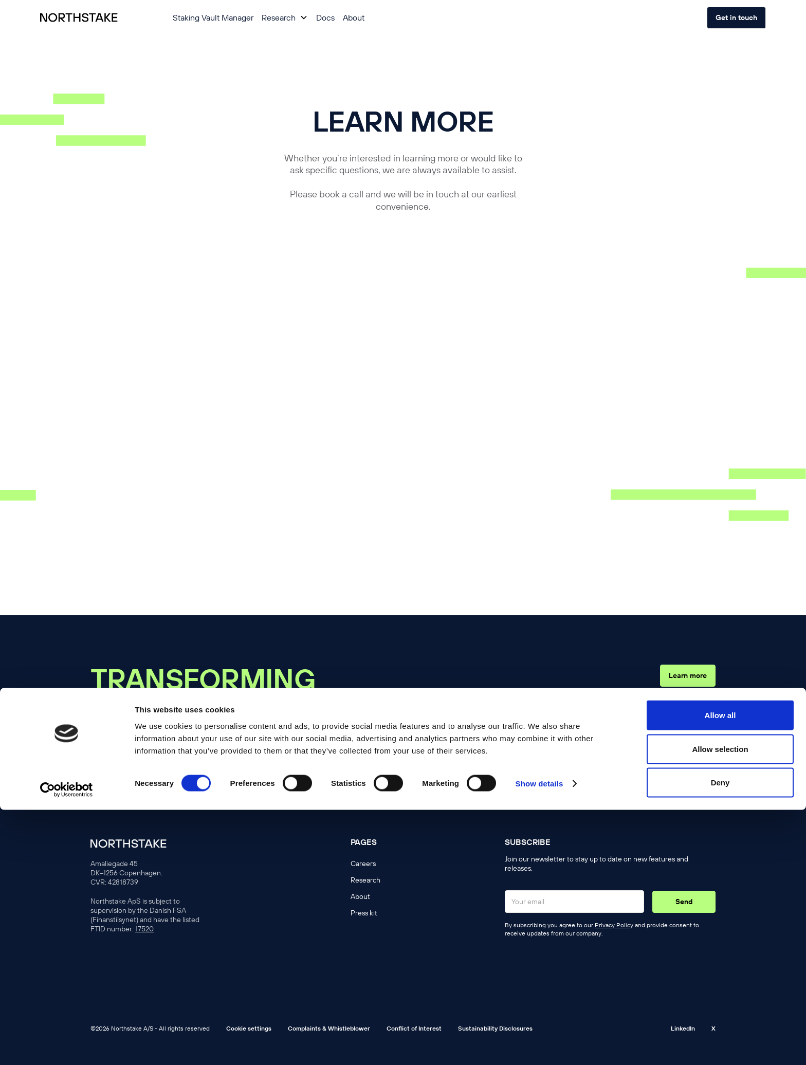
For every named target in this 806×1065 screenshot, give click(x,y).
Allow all (720, 970)
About (353, 17)
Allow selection (720, 1004)
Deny (720, 1037)
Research (365, 880)
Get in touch (736, 17)
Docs (325, 17)
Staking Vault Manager (213, 17)
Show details (539, 1038)
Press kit (364, 912)
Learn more (688, 675)
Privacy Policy (614, 925)
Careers (363, 863)
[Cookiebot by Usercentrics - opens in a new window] (67, 1045)
